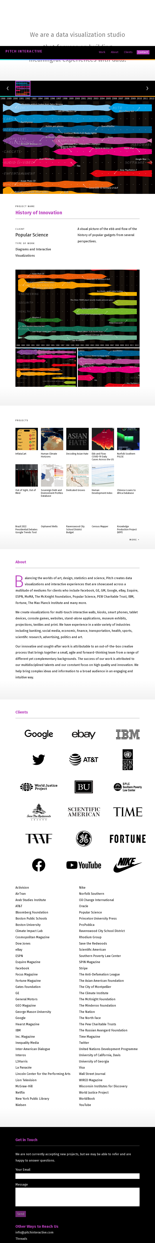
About (114, 6)
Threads (21, 1192)
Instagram (22, 1198)
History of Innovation (38, 166)
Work (102, 6)
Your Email (22, 1123)
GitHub (20, 1211)
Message (21, 1138)
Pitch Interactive (24, 5)
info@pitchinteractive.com (34, 1186)
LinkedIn (21, 1205)
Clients (128, 6)
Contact (143, 6)
